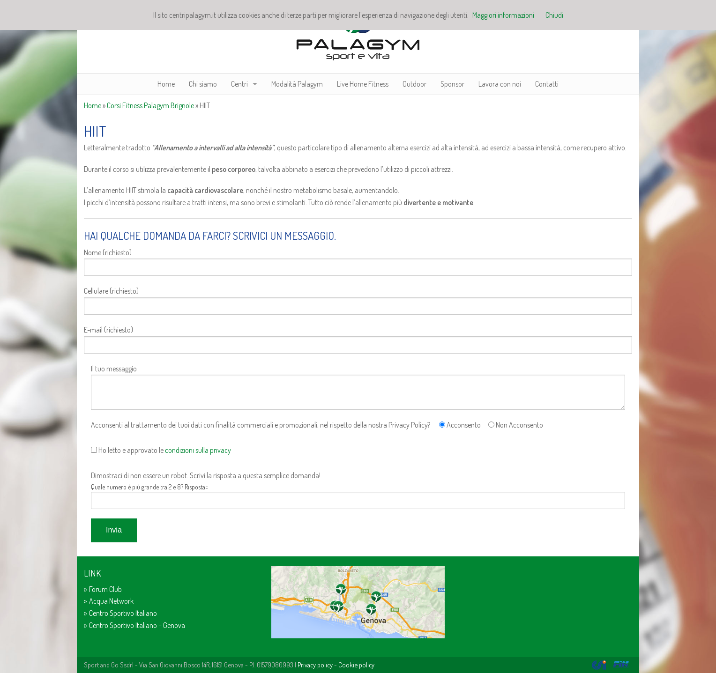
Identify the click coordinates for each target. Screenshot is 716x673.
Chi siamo (203, 84)
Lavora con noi (499, 84)
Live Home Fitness (362, 84)
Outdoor (414, 84)
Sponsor (452, 84)
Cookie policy (356, 664)
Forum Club (105, 589)
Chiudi (554, 15)
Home (166, 84)
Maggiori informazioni (503, 15)
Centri (239, 84)
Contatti (547, 84)
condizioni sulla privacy (198, 450)
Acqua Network (111, 601)
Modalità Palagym (297, 84)
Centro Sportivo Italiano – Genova (137, 625)
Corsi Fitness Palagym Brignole (150, 105)
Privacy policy (315, 664)
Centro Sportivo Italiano (123, 613)
